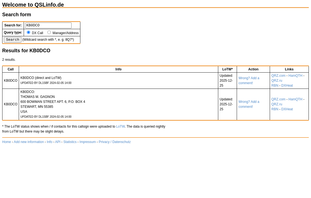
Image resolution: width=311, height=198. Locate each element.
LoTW (120, 128)
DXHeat (287, 87)
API (57, 143)
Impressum (88, 143)
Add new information (29, 143)
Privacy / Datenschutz (115, 143)
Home (6, 143)
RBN (274, 87)
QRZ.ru (276, 82)
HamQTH (295, 77)
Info (49, 143)
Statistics (70, 143)
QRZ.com (278, 77)
